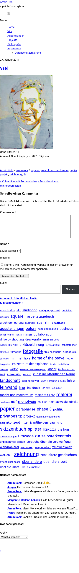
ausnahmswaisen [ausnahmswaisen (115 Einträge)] (51, 327)
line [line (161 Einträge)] (22, 392)
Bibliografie (14, 44)
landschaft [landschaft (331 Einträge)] (10, 384)
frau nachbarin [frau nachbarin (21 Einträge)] (52, 356)
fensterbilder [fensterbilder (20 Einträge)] (69, 349)
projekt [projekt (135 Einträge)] (29, 420)
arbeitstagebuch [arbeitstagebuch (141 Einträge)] (40, 321)
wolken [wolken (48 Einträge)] (5, 459)
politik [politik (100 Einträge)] (58, 414)
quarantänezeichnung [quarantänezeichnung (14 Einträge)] (48, 421)
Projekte (12, 40)
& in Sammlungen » (11, 307)
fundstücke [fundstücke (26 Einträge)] (70, 356)
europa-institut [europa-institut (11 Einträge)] (53, 349)
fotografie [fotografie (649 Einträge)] (33, 355)
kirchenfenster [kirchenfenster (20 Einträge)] (66, 373)
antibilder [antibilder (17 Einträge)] (67, 314)
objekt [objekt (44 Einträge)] (73, 406)
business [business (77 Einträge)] (66, 333)
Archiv (3, 537)
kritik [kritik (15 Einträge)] (2, 379)
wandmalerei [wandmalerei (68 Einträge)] (9, 451)
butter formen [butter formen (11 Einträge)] (7, 339)
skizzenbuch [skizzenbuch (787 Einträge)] (13, 433)
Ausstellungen (15, 35)
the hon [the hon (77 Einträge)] (63, 434)
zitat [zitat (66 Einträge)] (43, 459)
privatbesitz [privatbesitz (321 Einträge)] (11, 420)
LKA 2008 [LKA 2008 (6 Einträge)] (46, 392)
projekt (4, 174)
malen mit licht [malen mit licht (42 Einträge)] (45, 399)
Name (4, 248)
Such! (3, 287)
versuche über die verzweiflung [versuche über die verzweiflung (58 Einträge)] (49, 446)
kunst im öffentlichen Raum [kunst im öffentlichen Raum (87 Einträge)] (54, 379)
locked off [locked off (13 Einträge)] (57, 392)
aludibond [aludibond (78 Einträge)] (29, 315)
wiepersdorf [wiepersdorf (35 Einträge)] (43, 451)
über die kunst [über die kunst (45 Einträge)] (9, 471)
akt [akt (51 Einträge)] (19, 315)
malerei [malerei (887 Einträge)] (64, 399)
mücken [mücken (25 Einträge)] (42, 406)
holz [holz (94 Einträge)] (27, 363)
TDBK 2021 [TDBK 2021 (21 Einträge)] (49, 434)
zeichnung (15, 174)
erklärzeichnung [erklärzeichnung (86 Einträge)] (32, 349)
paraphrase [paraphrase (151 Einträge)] (25, 413)
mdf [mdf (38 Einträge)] (14, 406)
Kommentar (8, 212)
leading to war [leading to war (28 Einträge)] (30, 385)
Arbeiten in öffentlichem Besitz (18, 303)
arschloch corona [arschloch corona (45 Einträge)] (12, 327)
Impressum (14, 48)
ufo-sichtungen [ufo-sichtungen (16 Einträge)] (8, 441)
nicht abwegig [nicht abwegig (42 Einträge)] (58, 406)
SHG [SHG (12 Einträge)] (59, 427)
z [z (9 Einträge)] (11, 459)
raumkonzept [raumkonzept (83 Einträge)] (10, 427)
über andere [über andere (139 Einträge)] (32, 466)
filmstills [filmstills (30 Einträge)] (16, 356)
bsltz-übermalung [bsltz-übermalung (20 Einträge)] (48, 333)
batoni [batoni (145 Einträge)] (31, 333)
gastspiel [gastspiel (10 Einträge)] (4, 363)
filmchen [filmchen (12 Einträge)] (4, 356)
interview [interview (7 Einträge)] (4, 374)
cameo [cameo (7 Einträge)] (19, 339)
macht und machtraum (54, 170)
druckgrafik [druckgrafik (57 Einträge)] (33, 344)
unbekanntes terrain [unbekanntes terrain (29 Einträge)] (12, 446)
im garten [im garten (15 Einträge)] (5, 368)
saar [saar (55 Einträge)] (53, 427)
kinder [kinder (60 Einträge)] (51, 373)
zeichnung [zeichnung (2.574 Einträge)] (26, 458)
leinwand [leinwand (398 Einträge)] (8, 391)
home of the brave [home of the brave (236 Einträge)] (48, 362)
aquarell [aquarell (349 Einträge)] (18, 320)
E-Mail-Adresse (10, 255)
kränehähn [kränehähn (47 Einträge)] (14, 378)
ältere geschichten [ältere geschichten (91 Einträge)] (62, 459)
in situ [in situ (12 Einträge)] (53, 368)
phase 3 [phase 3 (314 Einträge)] (44, 413)
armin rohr (22, 170)
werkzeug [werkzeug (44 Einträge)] (27, 451)
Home (11, 27)
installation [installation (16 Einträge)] (64, 368)
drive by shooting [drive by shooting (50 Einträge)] (12, 344)
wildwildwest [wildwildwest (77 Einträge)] (62, 451)
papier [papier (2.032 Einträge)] (7, 413)
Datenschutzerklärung (28, 52)
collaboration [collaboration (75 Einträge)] (43, 339)
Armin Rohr (6, 170)
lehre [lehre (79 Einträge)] (71, 385)
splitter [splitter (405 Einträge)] (34, 433)
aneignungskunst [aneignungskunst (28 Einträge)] (49, 315)
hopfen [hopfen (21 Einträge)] (70, 362)
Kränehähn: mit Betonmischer (18, 181)
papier (73, 170)
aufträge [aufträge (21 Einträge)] (30, 327)
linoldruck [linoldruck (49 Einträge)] (33, 392)
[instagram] (8, 13)
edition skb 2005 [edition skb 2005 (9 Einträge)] (51, 344)
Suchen (70, 293)
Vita (9, 31)
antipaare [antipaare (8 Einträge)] (4, 321)
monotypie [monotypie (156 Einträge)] (27, 406)
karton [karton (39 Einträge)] (14, 373)
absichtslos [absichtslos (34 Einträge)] (7, 315)
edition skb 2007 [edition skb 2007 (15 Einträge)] (9, 349)
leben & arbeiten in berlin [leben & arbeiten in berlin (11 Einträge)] (53, 385)
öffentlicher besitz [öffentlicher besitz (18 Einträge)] (10, 466)
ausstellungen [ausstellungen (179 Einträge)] (12, 333)
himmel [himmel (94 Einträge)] (16, 363)
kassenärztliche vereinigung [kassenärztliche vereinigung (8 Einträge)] (33, 374)
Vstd (4, 68)
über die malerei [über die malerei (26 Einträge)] (30, 471)
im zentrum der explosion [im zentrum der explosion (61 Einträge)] (30, 368)
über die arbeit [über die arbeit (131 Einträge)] (55, 466)
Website (5, 262)
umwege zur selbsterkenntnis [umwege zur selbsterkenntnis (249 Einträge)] (44, 440)
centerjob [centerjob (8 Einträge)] (27, 339)
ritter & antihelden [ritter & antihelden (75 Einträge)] (35, 427)
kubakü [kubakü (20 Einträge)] (27, 378)
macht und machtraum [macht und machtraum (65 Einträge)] (16, 399)
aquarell (35, 170)
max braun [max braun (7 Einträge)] (5, 406)
